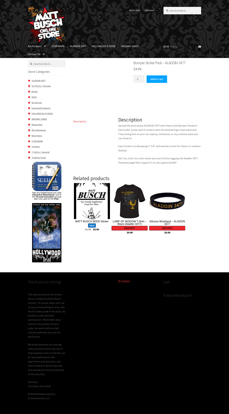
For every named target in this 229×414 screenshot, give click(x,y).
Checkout (149, 10)
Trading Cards (39, 157)
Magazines (37, 124)
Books (35, 91)
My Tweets (124, 281)
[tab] (92, 121)
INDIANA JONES (130, 46)
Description (79, 121)
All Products (35, 46)
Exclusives (37, 102)
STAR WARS (57, 46)
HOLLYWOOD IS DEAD (103, 46)
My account (134, 10)
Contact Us (34, 54)
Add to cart (156, 79)
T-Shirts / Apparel (41, 152)
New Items (37, 135)
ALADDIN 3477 (78, 46)
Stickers (36, 146)
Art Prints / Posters (41, 86)
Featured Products (41, 108)
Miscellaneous (39, 130)
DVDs (34, 97)
